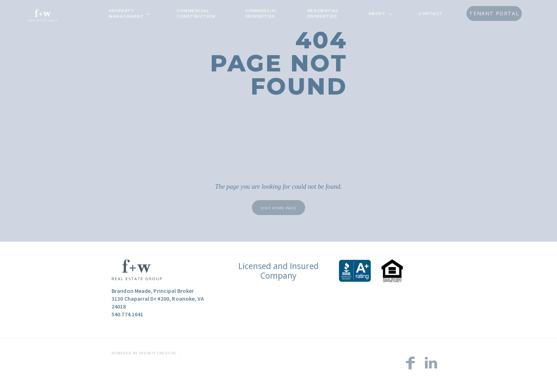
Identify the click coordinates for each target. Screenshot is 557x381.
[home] (43, 14)
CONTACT (430, 13)
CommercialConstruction (196, 13)
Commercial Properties (261, 13)
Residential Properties (323, 13)
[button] (127, 13)
